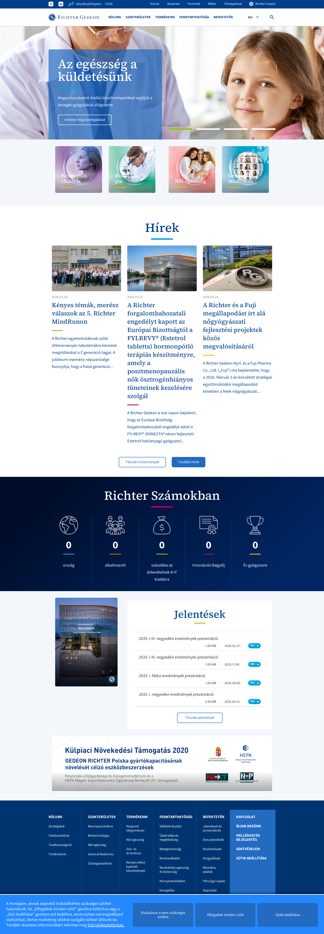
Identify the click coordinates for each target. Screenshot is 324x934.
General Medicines (101, 854)
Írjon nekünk (248, 826)
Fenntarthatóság (194, 17)
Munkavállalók (170, 858)
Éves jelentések (213, 839)
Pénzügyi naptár (214, 881)
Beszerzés (173, 4)
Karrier (154, 4)
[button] (24, 83)
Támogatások (233, 4)
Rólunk (114, 17)
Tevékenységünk (60, 845)
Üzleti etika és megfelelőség (169, 837)
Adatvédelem (248, 849)
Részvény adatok (209, 869)
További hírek (188, 462)
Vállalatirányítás (171, 826)
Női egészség (97, 845)
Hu (250, 17)
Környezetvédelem (172, 881)
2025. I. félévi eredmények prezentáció (172, 676)
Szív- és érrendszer (134, 851)
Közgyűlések (211, 858)
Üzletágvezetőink (100, 863)
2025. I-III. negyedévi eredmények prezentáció (178, 657)
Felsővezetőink (59, 835)
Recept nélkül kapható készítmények (135, 866)
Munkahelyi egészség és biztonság (174, 869)
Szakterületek (138, 17)
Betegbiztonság (170, 849)
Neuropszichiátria (100, 826)
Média (212, 4)
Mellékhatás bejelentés (248, 838)
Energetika (167, 890)
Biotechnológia (98, 835)
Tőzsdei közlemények (142, 462)
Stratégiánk (57, 826)
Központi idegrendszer (135, 828)
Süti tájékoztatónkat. (105, 925)
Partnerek (194, 4)
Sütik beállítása (251, 858)
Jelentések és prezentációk (212, 828)
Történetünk (57, 854)
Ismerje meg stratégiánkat (84, 119)
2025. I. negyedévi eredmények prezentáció (176, 694)
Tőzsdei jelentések (199, 717)
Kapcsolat (210, 890)
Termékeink (165, 17)
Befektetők (223, 17)
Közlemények (212, 849)
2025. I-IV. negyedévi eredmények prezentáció (178, 639)
